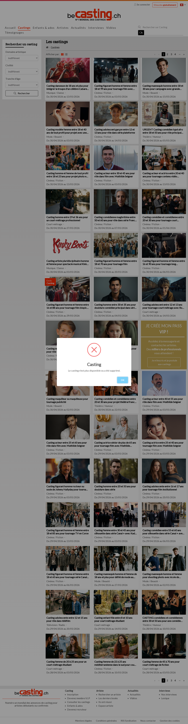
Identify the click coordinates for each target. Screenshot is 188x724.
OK (122, 380)
